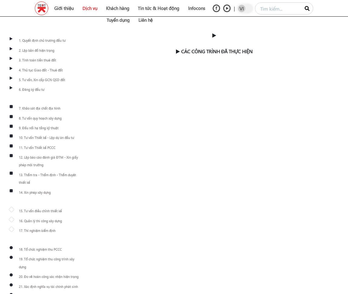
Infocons (196, 8)
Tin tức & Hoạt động (158, 8)
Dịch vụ (89, 8)
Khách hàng (117, 8)
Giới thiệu (64, 8)
